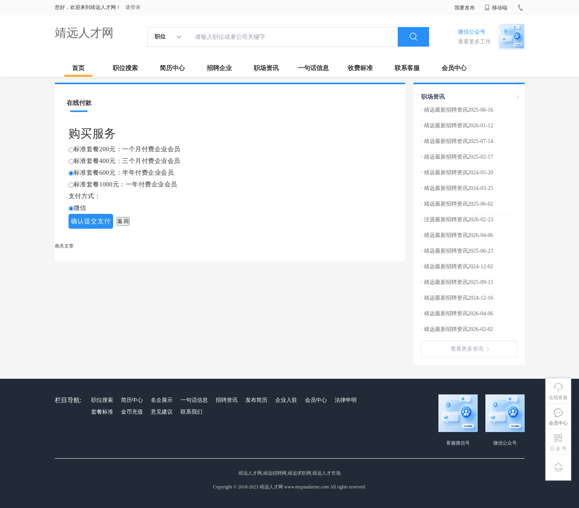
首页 (78, 68)
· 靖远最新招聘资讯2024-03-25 (457, 188)
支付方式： (85, 196)
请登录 (133, 7)
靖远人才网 (84, 32)
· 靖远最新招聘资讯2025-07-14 (457, 141)
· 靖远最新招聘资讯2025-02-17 (457, 157)
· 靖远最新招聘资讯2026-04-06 (457, 235)
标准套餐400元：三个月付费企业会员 (127, 160)
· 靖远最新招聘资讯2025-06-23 (457, 251)
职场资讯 (266, 68)
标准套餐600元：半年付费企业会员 (124, 172)
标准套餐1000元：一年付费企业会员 (125, 184)
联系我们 (191, 412)
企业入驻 (286, 400)
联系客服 (407, 68)
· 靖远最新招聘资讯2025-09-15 (457, 282)
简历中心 (172, 68)
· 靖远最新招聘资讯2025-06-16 (457, 110)
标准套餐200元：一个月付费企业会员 (127, 149)
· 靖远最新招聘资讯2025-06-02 (457, 204)
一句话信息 (313, 68)
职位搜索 (125, 68)
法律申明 (346, 400)
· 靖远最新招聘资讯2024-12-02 (457, 266)
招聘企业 (219, 68)
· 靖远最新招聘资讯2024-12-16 (457, 298)
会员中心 (454, 68)
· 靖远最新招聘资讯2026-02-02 (457, 329)
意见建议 (162, 412)
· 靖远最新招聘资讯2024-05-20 (457, 172)
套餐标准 (102, 412)
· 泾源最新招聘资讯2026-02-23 (457, 219)
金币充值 (132, 412)
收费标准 (360, 68)
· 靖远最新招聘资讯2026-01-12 (457, 125)
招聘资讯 (227, 400)
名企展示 (162, 400)
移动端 (496, 8)
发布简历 (256, 400)
